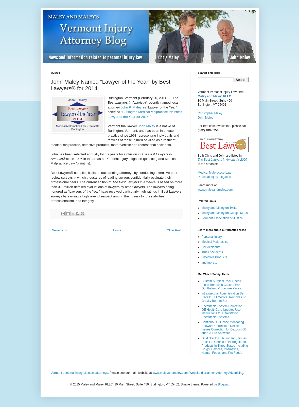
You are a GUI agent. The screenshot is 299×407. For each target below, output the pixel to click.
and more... (209, 262)
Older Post (174, 230)
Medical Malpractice (215, 242)
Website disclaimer (202, 373)
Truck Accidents (212, 252)
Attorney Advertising (229, 373)
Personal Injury (212, 236)
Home (117, 230)
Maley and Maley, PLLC (214, 96)
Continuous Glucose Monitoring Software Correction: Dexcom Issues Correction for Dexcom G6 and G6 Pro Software (224, 327)
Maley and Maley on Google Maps (225, 213)
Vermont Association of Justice (222, 218)
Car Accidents (211, 247)
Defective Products (214, 257)
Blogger (223, 384)
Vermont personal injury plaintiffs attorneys (79, 373)
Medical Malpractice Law (214, 172)
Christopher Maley (210, 113)
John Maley (146, 126)
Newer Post (60, 230)
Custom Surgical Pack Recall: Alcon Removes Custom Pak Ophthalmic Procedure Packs (222, 284)
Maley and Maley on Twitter (220, 208)
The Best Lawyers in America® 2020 (222, 159)
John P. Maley (131, 107)
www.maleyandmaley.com (215, 189)
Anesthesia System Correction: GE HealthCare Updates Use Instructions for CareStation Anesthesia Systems (222, 311)
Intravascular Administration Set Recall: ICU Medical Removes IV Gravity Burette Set (224, 297)
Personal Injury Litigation (214, 177)
